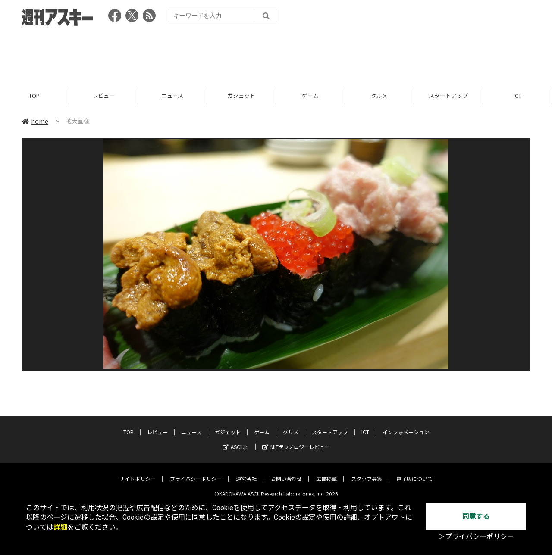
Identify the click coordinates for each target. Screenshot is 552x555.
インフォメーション (406, 425)
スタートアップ (448, 96)
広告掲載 (326, 472)
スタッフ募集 (366, 472)
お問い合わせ (286, 472)
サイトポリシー (137, 472)
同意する (476, 516)
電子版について (414, 472)
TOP (34, 96)
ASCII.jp (236, 440)
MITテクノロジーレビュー (296, 440)
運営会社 (246, 472)
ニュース (172, 96)
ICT (517, 96)
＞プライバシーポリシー (476, 537)
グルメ (379, 96)
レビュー (103, 96)
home (35, 121)
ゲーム (310, 96)
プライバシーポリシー (196, 472)
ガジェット (241, 96)
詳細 (60, 527)
